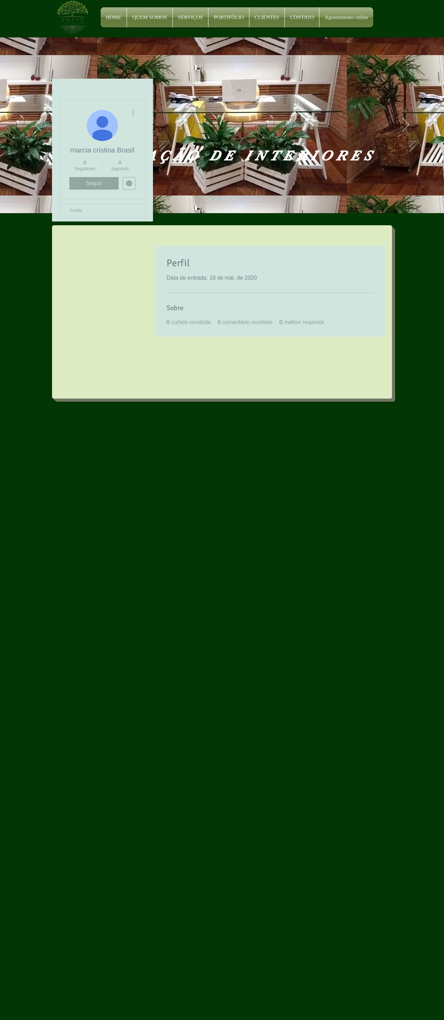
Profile (76, 210)
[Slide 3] (223, 199)
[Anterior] (38, 125)
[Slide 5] (235, 199)
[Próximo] (405, 125)
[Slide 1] (209, 199)
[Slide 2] (216, 199)
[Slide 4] (229, 199)
